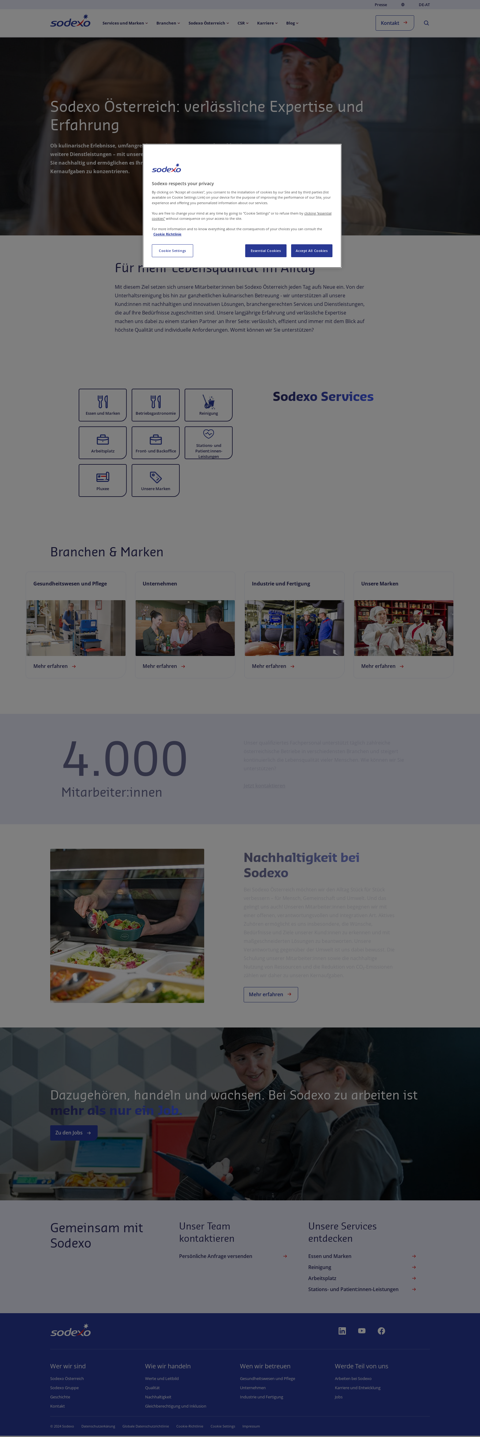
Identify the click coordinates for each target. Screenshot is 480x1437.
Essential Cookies (266, 250)
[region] (242, 206)
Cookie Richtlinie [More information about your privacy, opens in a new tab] (167, 234)
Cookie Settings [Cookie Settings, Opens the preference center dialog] (172, 250)
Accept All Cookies (312, 250)
